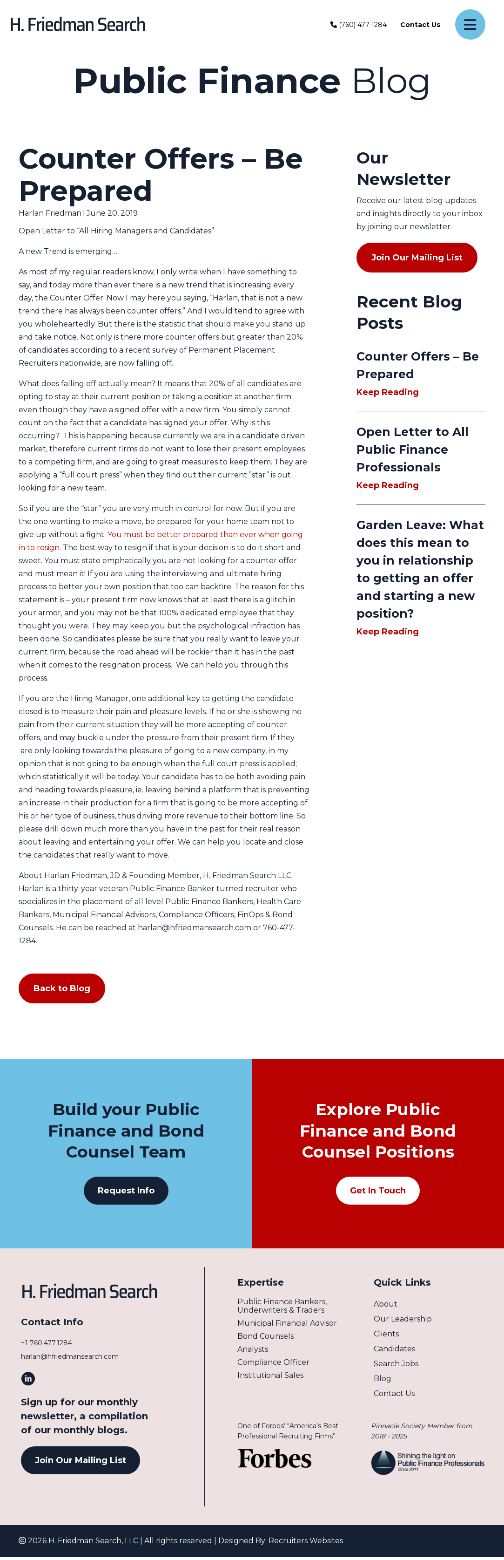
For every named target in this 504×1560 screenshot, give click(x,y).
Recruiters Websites (306, 1544)
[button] (126, 1191)
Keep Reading (393, 392)
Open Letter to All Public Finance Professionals (412, 449)
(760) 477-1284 (358, 24)
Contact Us (420, 24)
